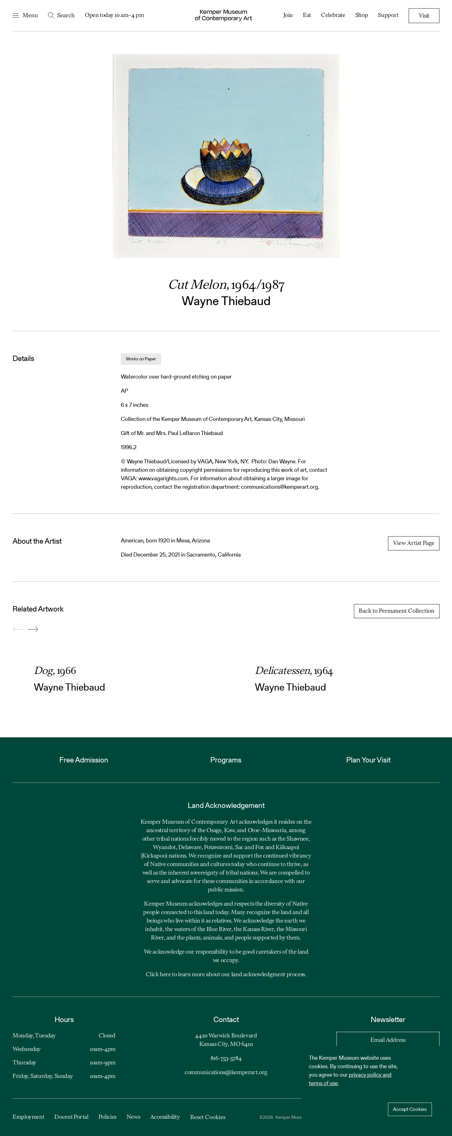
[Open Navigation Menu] (25, 15)
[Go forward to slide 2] (33, 630)
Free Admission (83, 760)
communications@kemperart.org (226, 1072)
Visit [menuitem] (424, 16)
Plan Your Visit (368, 760)
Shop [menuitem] (361, 15)
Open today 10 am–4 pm (114, 15)
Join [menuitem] (288, 15)
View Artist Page (413, 543)
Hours (64, 1019)
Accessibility (165, 1117)
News (133, 1117)
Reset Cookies (207, 1117)
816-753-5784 (226, 1058)
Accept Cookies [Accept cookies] (410, 1109)
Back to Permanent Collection (396, 611)
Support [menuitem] (388, 15)
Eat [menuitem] (307, 15)
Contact (226, 1019)
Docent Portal (71, 1117)
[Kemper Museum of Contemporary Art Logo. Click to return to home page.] (223, 15)
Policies (107, 1117)
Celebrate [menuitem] (333, 15)
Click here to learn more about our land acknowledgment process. (226, 974)
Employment (28, 1117)
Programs (225, 760)
